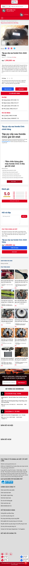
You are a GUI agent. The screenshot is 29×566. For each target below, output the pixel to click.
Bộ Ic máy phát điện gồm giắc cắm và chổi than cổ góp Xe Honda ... (21, 302)
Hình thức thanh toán (6, 498)
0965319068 (19, 417)
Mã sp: (3, 57)
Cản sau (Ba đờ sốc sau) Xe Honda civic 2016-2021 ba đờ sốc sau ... (21, 282)
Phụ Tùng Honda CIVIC (12, 21)
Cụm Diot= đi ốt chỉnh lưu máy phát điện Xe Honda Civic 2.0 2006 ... (7, 321)
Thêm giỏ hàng (8, 89)
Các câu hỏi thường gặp (6, 500)
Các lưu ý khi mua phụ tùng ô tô (8, 526)
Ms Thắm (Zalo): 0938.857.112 (10, 118)
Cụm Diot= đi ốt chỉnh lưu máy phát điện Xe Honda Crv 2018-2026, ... (7, 340)
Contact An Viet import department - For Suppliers (13, 529)
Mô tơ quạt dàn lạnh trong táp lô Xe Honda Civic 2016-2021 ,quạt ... (7, 282)
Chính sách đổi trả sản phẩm (7, 490)
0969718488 (12, 417)
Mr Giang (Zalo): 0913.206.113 (10, 100)
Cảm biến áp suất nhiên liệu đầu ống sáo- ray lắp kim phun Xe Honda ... (21, 360)
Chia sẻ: (2, 48)
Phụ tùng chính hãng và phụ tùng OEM (10, 518)
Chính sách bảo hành (6, 492)
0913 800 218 (12, 404)
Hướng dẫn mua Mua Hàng (7, 513)
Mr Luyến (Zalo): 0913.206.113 (10, 106)
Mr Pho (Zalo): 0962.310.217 (10, 108)
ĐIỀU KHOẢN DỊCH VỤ (6, 505)
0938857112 (4, 418)
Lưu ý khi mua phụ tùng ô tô (7, 515)
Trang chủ (3, 21)
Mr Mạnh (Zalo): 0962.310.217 (10, 103)
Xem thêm (14, 181)
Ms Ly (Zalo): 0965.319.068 (9, 115)
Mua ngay (21, 89)
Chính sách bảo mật (5, 503)
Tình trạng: (9, 57)
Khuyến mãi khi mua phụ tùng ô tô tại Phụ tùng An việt (14, 523)
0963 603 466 (20, 404)
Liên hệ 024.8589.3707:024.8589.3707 (12, 479)
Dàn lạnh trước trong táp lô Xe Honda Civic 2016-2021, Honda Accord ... (7, 360)
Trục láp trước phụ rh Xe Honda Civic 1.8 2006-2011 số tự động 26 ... (7, 302)
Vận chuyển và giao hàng (7, 495)
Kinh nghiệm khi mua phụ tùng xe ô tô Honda (11, 521)
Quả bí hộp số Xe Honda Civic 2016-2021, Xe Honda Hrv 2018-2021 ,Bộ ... (21, 321)
